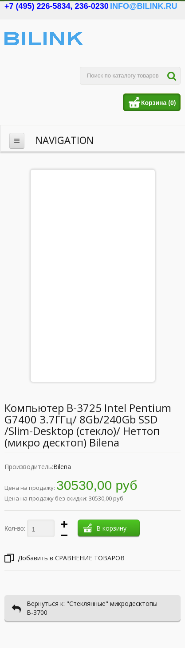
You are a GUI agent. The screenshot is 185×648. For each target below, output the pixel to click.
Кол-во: (14, 528)
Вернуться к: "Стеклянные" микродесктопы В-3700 (84, 608)
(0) (172, 102)
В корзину (104, 530)
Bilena (62, 466)
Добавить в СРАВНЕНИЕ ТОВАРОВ (64, 558)
